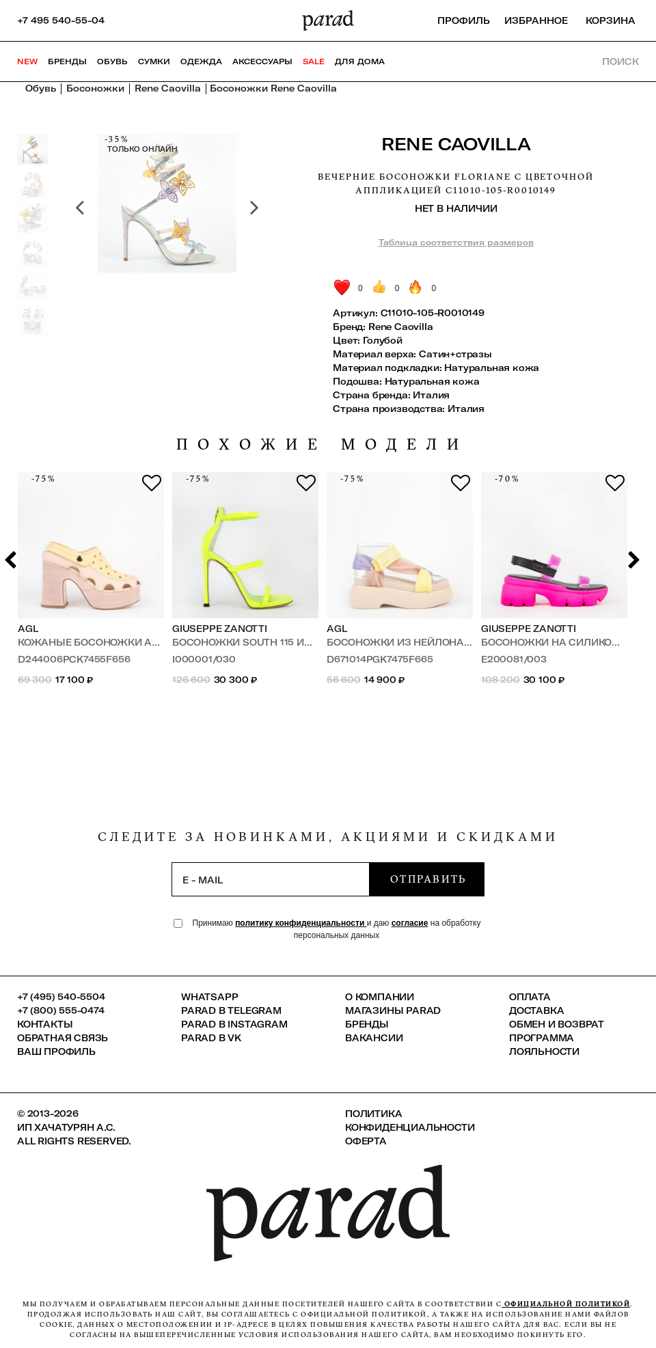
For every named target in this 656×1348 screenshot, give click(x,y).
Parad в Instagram (234, 1024)
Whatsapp (209, 996)
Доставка (536, 1010)
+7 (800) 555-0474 (61, 1010)
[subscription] (271, 879)
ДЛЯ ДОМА (360, 61)
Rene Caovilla (455, 143)
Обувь (112, 61)
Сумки (154, 61)
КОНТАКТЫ (44, 1024)
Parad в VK (211, 1037)
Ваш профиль (56, 1051)
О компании (379, 996)
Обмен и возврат (556, 1024)
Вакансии (373, 1037)
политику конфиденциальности (301, 923)
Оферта (366, 1141)
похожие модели (322, 444)
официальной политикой (566, 1303)
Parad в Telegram (231, 1010)
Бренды (67, 61)
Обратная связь (62, 1037)
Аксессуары (262, 61)
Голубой (382, 340)
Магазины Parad (393, 1010)
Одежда (201, 61)
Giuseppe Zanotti (219, 628)
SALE (314, 61)
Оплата (530, 996)
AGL (28, 628)
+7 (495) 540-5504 (61, 996)
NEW (27, 61)
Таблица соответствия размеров (456, 242)
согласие (410, 923)
